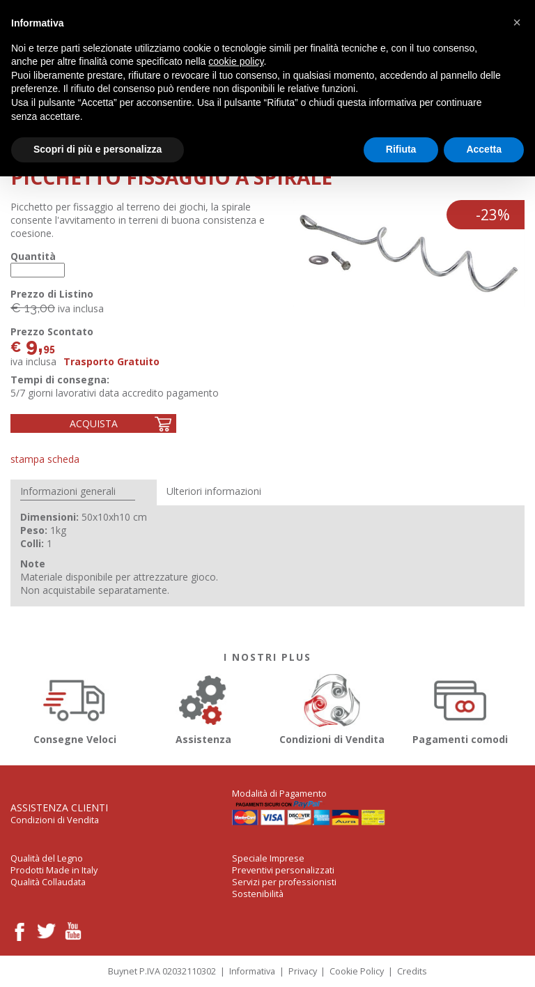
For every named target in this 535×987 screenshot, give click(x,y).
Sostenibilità (258, 894)
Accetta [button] (484, 149)
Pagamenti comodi (460, 707)
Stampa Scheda (44, 459)
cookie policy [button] (235, 61)
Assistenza (203, 707)
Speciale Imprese (268, 858)
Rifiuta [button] (401, 149)
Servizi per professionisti (284, 882)
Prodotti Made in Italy (54, 870)
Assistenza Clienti (59, 807)
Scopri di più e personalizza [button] (97, 149)
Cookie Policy (356, 971)
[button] (517, 22)
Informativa (252, 971)
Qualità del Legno (46, 858)
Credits (412, 971)
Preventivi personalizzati (283, 870)
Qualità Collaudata (48, 882)
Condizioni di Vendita (332, 707)
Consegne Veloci (74, 707)
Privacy (302, 971)
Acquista (94, 423)
